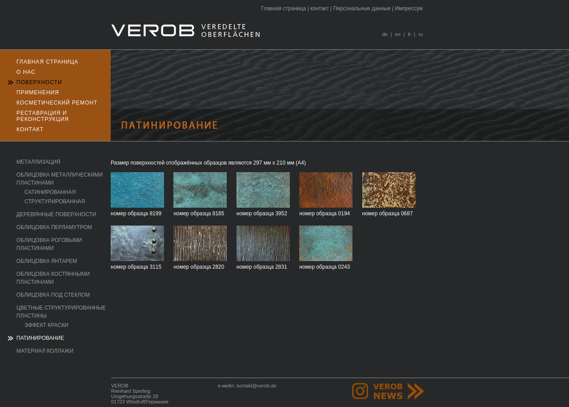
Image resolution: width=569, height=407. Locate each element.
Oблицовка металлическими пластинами (59, 179)
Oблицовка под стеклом (53, 295)
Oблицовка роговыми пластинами (49, 244)
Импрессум (409, 8)
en (398, 34)
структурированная (54, 201)
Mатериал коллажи (44, 351)
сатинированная (50, 192)
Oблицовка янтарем (46, 261)
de (384, 34)
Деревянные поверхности (56, 214)
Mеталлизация (38, 162)
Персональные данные (362, 8)
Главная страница (283, 8)
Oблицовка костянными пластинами (53, 278)
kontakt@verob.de (256, 385)
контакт (319, 8)
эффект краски (46, 325)
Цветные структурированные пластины (61, 312)
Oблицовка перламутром (54, 227)
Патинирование (40, 338)
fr (409, 34)
